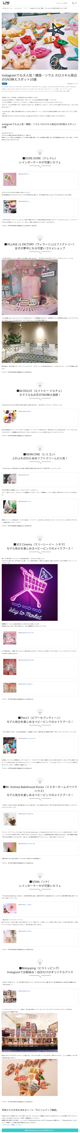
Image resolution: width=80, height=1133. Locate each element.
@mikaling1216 (28, 814)
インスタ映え (56, 89)
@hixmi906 (27, 411)
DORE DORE (35, 86)
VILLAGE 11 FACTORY (21, 89)
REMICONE (73, 86)
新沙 (61, 91)
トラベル (42, 91)
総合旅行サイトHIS (7, 8)
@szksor (26, 475)
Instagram (44, 86)
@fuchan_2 (27, 991)
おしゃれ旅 (30, 89)
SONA (9, 89)
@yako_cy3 (27, 501)
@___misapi (27, 904)
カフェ (70, 89)
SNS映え (4, 89)
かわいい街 (43, 89)
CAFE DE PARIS (27, 86)
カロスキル (11, 91)
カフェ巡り (5, 91)
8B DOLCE (12, 86)
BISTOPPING (19, 86)
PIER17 (67, 86)
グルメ (17, 91)
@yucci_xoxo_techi (29, 738)
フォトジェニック (50, 91)
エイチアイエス (64, 89)
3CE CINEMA (5, 86)
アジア (25, 8)
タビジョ (32, 91)
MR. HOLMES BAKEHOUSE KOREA (56, 86)
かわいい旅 (37, 89)
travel (13, 89)
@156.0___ (27, 174)
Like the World (18, 8)
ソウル (26, 91)
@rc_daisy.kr (27, 931)
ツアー (36, 91)
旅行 (65, 91)
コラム (22, 91)
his (40, 86)
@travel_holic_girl (29, 843)
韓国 (68, 91)
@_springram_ (28, 684)
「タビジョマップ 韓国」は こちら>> (12, 1125)
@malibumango (29, 660)
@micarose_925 (29, 632)
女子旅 (57, 91)
